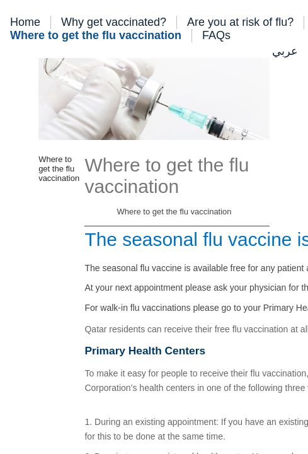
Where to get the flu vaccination (95, 35)
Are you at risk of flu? (240, 22)
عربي (285, 51)
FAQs (216, 35)
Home (25, 22)
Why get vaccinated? (113, 22)
